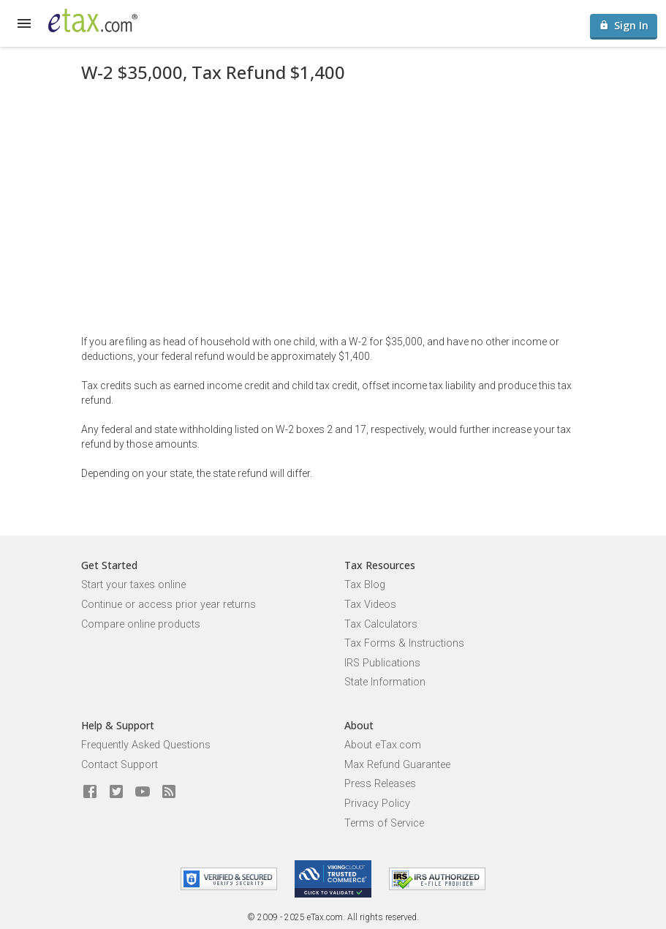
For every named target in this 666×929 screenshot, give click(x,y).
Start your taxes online (133, 585)
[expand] (24, 23)
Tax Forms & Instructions (404, 643)
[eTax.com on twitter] (116, 792)
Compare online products (140, 624)
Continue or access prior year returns (168, 604)
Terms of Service (384, 823)
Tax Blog (364, 585)
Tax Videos (370, 604)
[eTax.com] (92, 20)
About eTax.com (382, 745)
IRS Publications (382, 663)
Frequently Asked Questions (146, 745)
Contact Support (119, 765)
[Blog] (169, 792)
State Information (384, 682)
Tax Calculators (380, 624)
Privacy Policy (377, 803)
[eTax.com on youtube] (142, 792)
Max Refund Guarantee (397, 765)
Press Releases (380, 784)
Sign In (624, 25)
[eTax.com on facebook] (90, 792)
